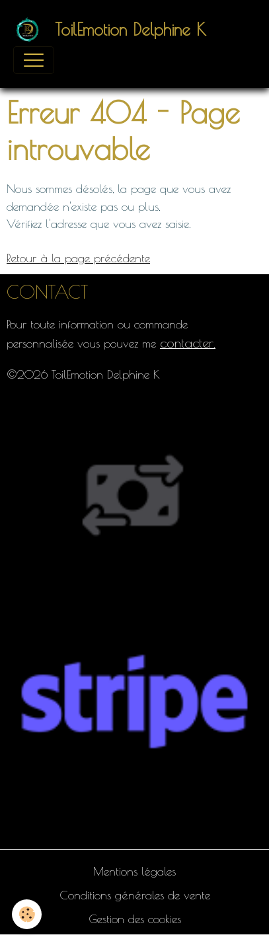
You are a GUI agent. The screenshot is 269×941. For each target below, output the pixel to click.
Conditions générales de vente (134, 895)
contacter (186, 342)
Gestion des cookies (135, 919)
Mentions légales (134, 871)
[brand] (113, 29)
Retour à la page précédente (78, 258)
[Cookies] (27, 914)
